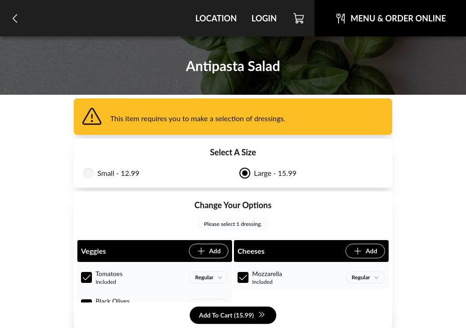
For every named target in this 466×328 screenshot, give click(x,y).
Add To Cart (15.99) (232, 315)
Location (216, 18)
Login (264, 18)
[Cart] (299, 18)
